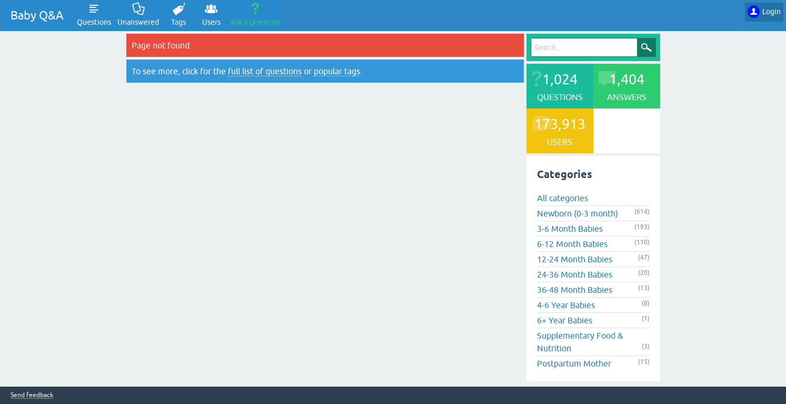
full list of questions (265, 71)
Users (211, 22)
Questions (94, 22)
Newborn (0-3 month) (577, 213)
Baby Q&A (37, 15)
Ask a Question (255, 22)
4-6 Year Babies (566, 305)
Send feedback (32, 395)
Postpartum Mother (574, 363)
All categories (562, 198)
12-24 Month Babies (574, 259)
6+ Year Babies (564, 320)
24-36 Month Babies (574, 274)
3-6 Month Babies (570, 228)
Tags (178, 22)
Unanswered (138, 22)
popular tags (337, 71)
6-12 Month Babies (572, 244)
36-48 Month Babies (574, 289)
